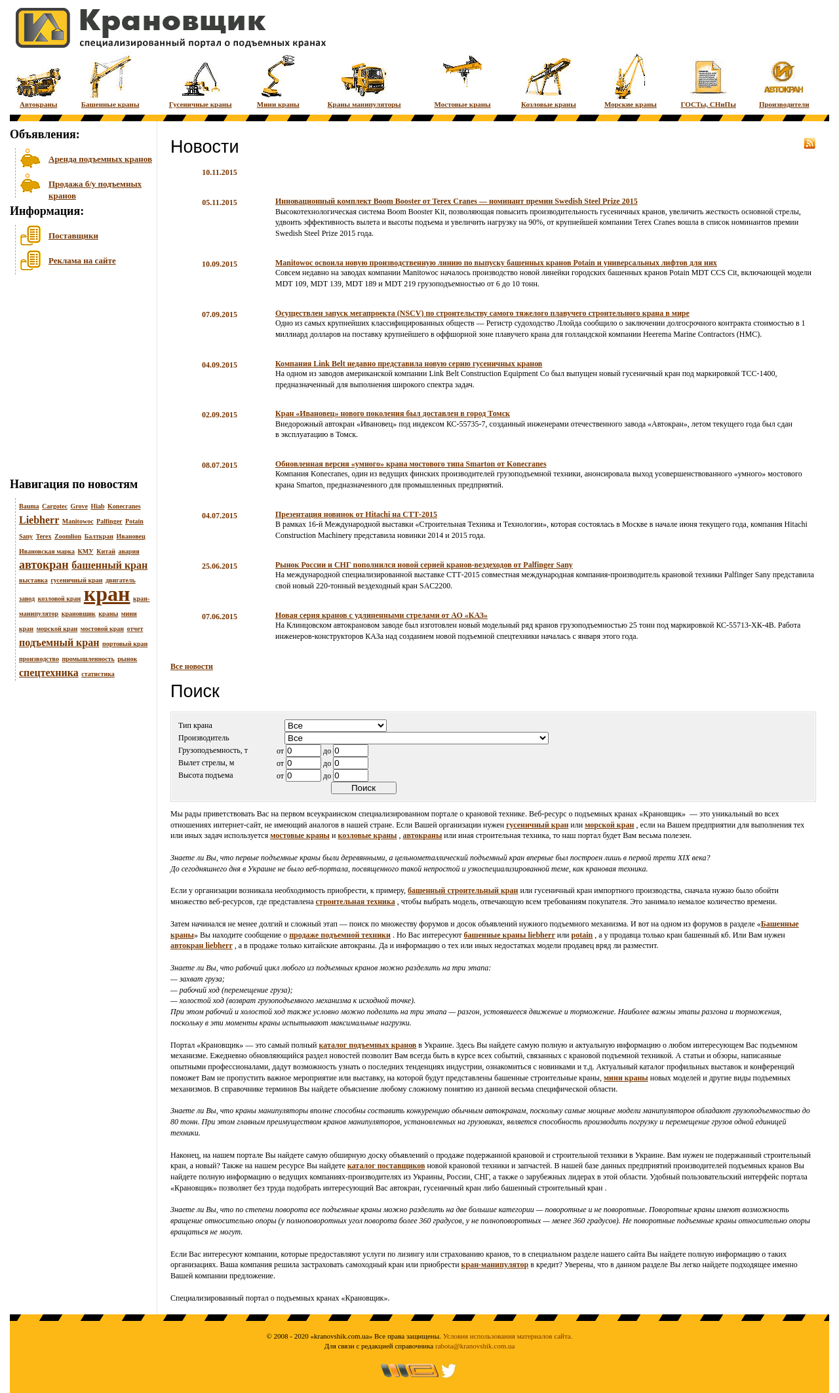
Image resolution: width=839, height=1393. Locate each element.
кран (107, 593)
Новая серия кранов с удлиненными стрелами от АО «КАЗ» (381, 615)
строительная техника (355, 901)
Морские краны (630, 80)
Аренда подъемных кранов (100, 159)
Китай (105, 551)
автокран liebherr (201, 945)
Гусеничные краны (200, 80)
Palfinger (109, 521)
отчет (135, 628)
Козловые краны (548, 80)
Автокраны (38, 80)
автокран (44, 564)
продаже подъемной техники (340, 935)
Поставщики (73, 235)
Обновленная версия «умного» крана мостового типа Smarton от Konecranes (411, 463)
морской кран (57, 628)
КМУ (86, 551)
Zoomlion (67, 536)
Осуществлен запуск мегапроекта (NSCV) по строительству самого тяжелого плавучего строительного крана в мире (482, 313)
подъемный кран (59, 642)
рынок (127, 658)
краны (108, 613)
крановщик (79, 613)
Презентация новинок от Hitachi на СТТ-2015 (356, 514)
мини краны (626, 1077)
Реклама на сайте (82, 260)
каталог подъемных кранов (368, 1045)
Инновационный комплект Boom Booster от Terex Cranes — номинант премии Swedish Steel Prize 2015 (456, 201)
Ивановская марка (47, 551)
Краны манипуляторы (364, 80)
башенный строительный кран (463, 890)
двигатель (121, 580)
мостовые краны (300, 835)
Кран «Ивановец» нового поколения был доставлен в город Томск (392, 413)
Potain (134, 521)
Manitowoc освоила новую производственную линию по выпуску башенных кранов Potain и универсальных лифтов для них (496, 262)
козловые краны (367, 835)
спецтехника (49, 672)
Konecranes (124, 506)
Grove (78, 506)
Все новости (191, 666)
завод (27, 598)
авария (128, 551)
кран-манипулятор (495, 1264)
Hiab (97, 506)
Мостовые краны (463, 80)
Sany (26, 536)
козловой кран (59, 598)
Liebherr (39, 519)
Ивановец (130, 536)
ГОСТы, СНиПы (708, 80)
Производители (784, 80)
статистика (98, 673)
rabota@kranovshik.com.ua (475, 1346)
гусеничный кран (76, 580)
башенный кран (109, 565)
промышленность (88, 658)
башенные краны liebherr (509, 935)
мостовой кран (102, 628)
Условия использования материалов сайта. (508, 1336)
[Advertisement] (75, 379)
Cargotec (55, 506)
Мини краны (278, 80)
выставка (33, 580)
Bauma (29, 506)
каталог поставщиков (386, 1165)
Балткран (99, 536)
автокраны (422, 835)
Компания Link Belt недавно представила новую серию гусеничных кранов (408, 363)
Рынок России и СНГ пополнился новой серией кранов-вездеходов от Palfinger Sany (424, 564)
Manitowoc (78, 521)
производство (39, 658)
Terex (44, 536)
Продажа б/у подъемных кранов (95, 188)
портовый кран (124, 643)
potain (582, 935)
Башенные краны (110, 80)
